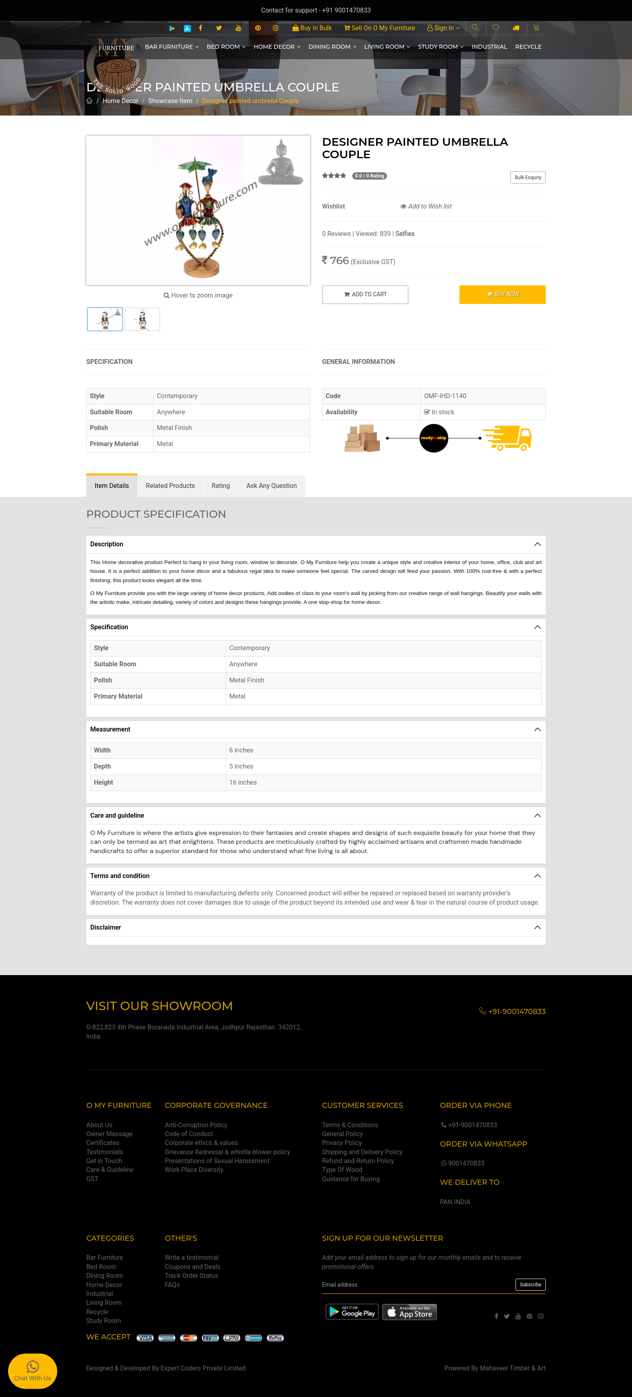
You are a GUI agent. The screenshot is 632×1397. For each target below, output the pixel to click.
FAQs (172, 1285)
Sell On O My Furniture (379, 28)
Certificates (102, 1143)
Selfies (404, 234)
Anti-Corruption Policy (196, 1125)
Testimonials (104, 1152)
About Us (99, 1125)
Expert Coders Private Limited (202, 1368)
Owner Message (109, 1134)
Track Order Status (191, 1275)
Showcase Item (170, 101)
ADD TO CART (365, 294)
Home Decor (277, 46)
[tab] (111, 486)
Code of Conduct (189, 1134)
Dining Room (332, 46)
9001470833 (462, 1163)
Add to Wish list (426, 206)
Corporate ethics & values (201, 1143)
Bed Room (226, 46)
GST (92, 1179)
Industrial (489, 46)
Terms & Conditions (350, 1125)
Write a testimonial (191, 1257)
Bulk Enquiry (528, 177)
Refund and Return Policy (358, 1161)
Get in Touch (104, 1161)
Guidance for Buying (351, 1179)
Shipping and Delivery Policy (362, 1152)
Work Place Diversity (194, 1170)
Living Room (387, 46)
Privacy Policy (342, 1143)
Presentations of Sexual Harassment (217, 1161)
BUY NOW (503, 294)
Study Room (441, 46)
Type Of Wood (342, 1170)
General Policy (342, 1134)
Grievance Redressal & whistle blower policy (227, 1152)
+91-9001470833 (468, 1125)
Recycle (528, 46)
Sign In (443, 28)
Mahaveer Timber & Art (513, 1368)
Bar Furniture (172, 46)
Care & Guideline (109, 1170)
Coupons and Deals (192, 1267)
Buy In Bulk (312, 28)
